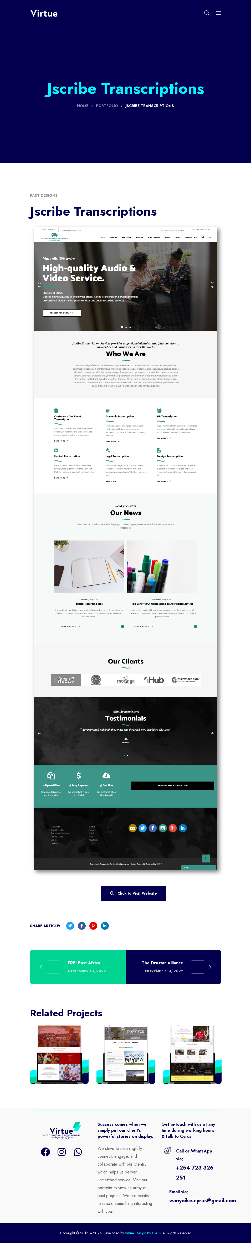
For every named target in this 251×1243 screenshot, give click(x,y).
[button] (206, 13)
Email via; (178, 1192)
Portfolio (107, 105)
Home (82, 105)
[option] (59, 1059)
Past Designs (44, 195)
